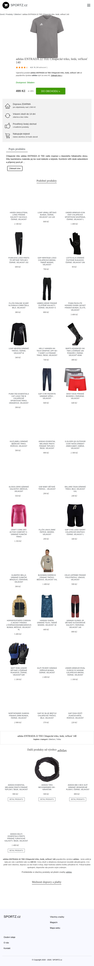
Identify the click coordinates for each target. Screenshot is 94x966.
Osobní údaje (9, 937)
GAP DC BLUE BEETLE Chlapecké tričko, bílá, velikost (47, 715)
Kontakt (7, 948)
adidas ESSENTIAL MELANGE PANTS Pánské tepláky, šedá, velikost (16, 787)
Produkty (9, 14)
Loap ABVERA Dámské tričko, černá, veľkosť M (19, 350)
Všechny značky (57, 917)
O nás (6, 943)
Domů (2, 14)
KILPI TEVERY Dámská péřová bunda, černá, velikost (47, 670)
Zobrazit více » (56, 75)
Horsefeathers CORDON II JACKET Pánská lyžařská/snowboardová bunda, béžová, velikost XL (18, 625)
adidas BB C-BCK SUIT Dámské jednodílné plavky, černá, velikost (77, 787)
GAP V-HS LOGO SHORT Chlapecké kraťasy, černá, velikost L (75, 532)
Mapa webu (55, 928)
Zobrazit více (15, 168)
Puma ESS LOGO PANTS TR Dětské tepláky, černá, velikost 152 (18, 260)
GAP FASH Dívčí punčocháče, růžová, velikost (75, 715)
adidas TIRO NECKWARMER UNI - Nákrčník (47, 787)
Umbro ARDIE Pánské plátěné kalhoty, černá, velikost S (47, 305)
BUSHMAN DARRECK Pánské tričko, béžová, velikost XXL (47, 577)
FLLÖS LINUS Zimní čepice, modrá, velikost (47, 532)
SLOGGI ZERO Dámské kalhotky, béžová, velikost (19, 489)
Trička (58, 739)
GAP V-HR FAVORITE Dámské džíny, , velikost (47, 396)
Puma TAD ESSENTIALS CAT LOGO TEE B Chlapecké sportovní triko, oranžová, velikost (19, 398)
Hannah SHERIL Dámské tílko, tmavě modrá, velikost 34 (47, 623)
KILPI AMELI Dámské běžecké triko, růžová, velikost (19, 443)
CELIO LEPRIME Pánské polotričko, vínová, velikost (75, 577)
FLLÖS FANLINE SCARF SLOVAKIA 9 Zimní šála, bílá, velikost (18, 305)
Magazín (54, 922)
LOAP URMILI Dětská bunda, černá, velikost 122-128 (47, 215)
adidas (34, 75)
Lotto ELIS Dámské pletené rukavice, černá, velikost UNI (75, 260)
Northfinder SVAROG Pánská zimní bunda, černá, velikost (18, 715)
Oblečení (17, 14)
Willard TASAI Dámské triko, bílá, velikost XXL (75, 489)
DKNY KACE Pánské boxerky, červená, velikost (75, 396)
